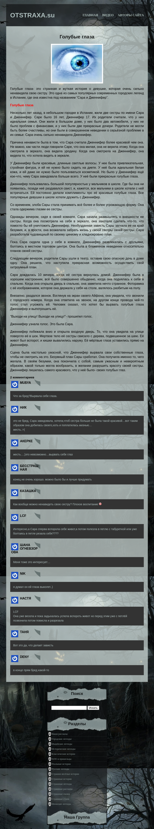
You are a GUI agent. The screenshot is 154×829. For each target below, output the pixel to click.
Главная (90, 15)
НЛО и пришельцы (61, 759)
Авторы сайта (131, 15)
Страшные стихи (60, 799)
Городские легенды (62, 739)
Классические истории (63, 754)
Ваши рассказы (60, 734)
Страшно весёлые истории (65, 774)
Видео (107, 15)
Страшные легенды (62, 784)
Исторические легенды (63, 749)
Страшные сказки (61, 794)
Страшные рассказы (62, 789)
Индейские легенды (62, 744)
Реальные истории (61, 764)
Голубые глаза (77, 36)
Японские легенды (61, 804)
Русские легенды (60, 769)
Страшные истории (62, 779)
